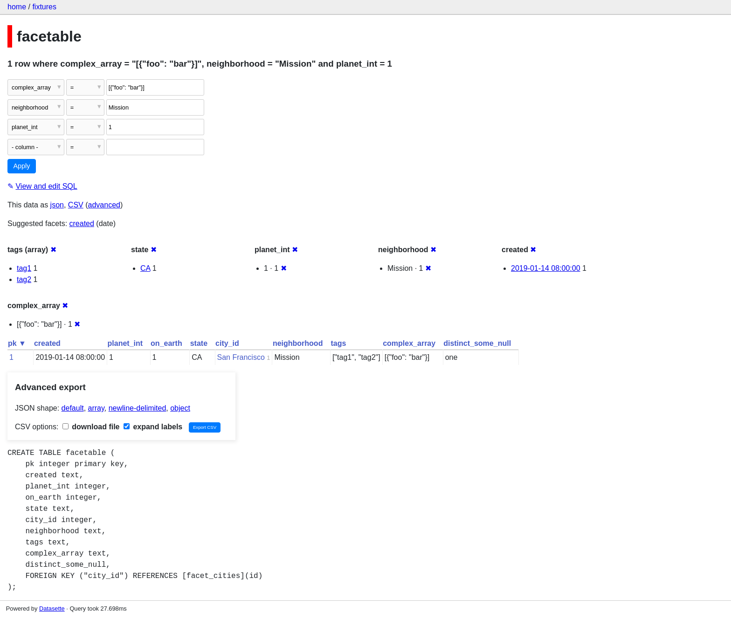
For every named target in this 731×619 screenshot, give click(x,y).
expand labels (153, 427)
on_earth (166, 343)
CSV (75, 205)
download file (91, 427)
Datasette (52, 608)
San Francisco (241, 357)
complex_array (409, 343)
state (198, 343)
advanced (104, 205)
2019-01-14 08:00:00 (545, 268)
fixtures (44, 7)
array (96, 408)
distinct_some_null (477, 343)
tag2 (24, 279)
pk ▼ (17, 343)
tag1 (24, 268)
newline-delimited (137, 408)
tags (338, 343)
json (57, 205)
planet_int (125, 343)
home (16, 7)
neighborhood (298, 343)
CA (145, 268)
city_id (227, 343)
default (73, 408)
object (180, 408)
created (81, 223)
